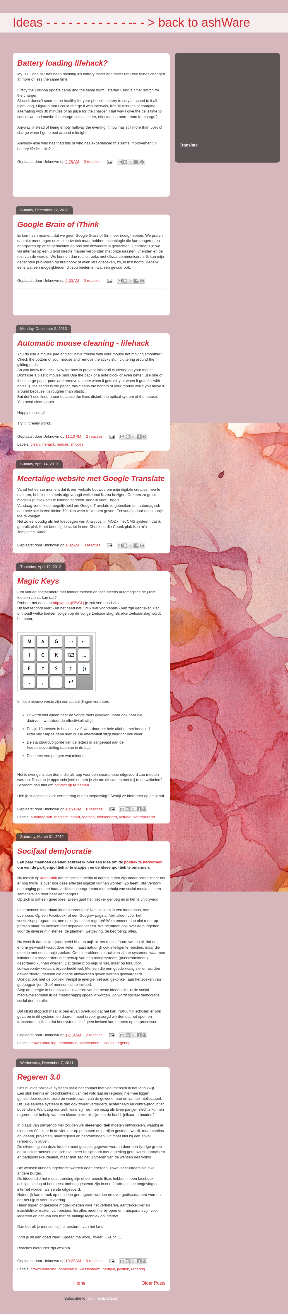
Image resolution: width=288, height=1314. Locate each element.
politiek (108, 1043)
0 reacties (92, 161)
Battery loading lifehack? (62, 63)
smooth (76, 444)
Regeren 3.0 (38, 1077)
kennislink (48, 878)
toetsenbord (107, 817)
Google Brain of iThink (58, 224)
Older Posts (153, 1283)
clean (35, 444)
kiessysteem (89, 1043)
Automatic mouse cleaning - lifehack (83, 343)
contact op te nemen (71, 785)
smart (75, 817)
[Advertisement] (91, 183)
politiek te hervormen (143, 862)
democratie (68, 1043)
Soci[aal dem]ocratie (54, 851)
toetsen (88, 817)
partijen (108, 1269)
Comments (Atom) (103, 1298)
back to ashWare (204, 22)
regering (123, 1043)
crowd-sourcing (43, 1043)
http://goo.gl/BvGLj (68, 603)
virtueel (125, 817)
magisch (61, 817)
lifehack (48, 444)
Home (79, 1283)
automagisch (41, 817)
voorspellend (144, 817)
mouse (62, 444)
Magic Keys (38, 581)
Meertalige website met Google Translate (91, 478)
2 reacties (94, 436)
